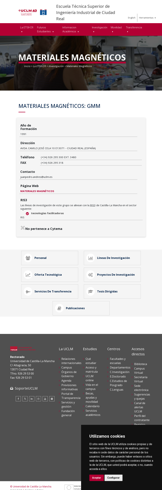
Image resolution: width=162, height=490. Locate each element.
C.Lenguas (116, 373)
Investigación (56, 66)
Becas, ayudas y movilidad (92, 381)
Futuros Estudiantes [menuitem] (44, 29)
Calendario (93, 390)
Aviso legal (16, 473)
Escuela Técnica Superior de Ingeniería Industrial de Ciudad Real (85, 12)
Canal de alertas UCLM (139, 391)
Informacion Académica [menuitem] (69, 29)
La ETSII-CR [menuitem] (26, 27)
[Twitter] (25, 382)
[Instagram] (38, 382)
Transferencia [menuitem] (134, 27)
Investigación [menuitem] (99, 27)
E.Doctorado (118, 360)
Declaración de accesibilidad (26, 481)
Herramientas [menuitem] (146, 17)
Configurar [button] (113, 477)
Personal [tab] (36, 232)
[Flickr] (52, 382)
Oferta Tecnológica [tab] (44, 252)
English (131, 17)
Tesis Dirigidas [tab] (103, 271)
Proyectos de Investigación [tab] (112, 252)
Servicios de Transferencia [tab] (48, 271)
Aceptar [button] (96, 477)
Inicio (27, 66)
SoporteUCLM (26, 372)
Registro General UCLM (139, 412)
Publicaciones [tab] (71, 290)
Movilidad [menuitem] (116, 27)
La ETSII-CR (39, 66)
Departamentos (120, 351)
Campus (66, 351)
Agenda (66, 364)
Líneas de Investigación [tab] (109, 232)
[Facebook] (18, 382)
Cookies (29, 473)
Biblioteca (140, 348)
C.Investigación (119, 356)
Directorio (140, 421)
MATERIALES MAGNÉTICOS (58, 164)
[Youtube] (45, 382)
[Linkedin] (31, 382)
